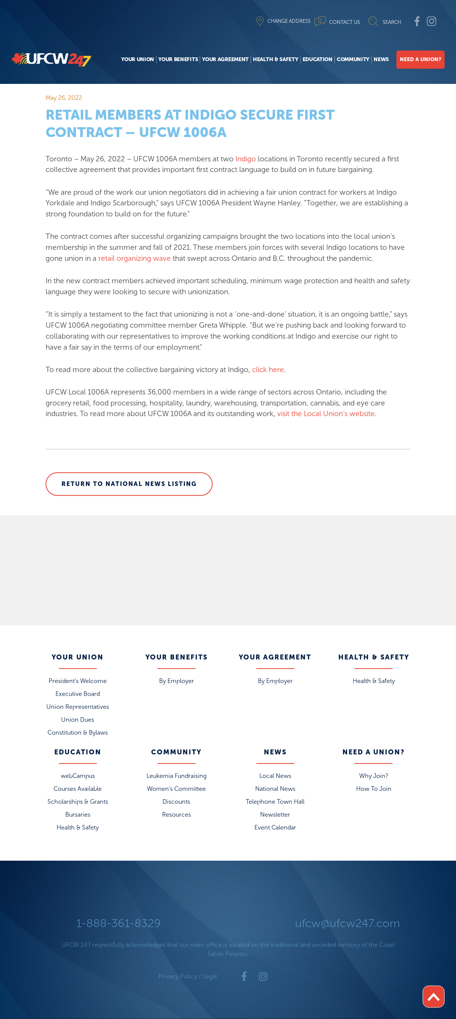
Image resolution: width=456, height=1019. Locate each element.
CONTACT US (344, 22)
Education (318, 59)
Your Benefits (178, 59)
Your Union (137, 59)
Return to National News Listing (129, 483)
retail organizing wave (134, 258)
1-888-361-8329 (118, 923)
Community (353, 59)
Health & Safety (275, 59)
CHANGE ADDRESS (289, 21)
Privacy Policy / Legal (187, 976)
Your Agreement (225, 59)
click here (268, 369)
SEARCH (392, 22)
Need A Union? (420, 59)
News (381, 59)
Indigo (246, 159)
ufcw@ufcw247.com (347, 923)
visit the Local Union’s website (326, 413)
